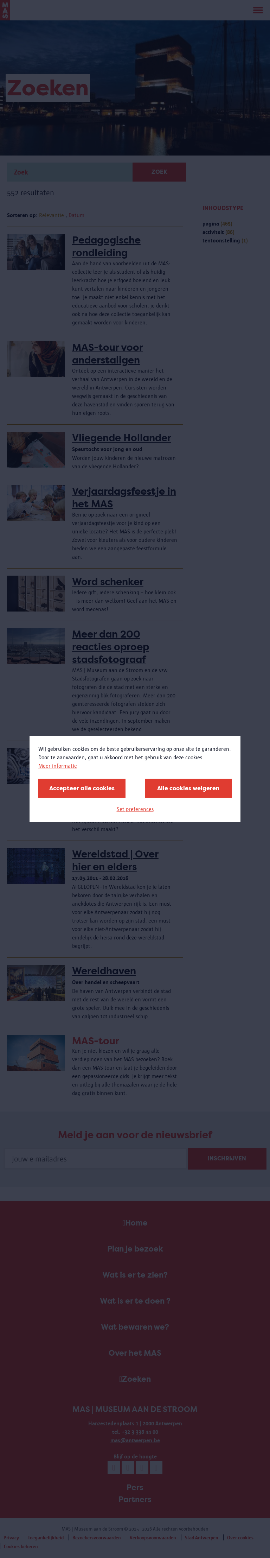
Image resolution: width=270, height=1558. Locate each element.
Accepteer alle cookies (82, 788)
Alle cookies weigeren (188, 788)
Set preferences (135, 809)
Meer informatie (57, 766)
